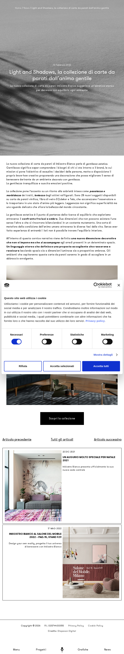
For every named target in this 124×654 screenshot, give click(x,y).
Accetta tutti (101, 366)
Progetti (41, 649)
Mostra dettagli (103, 354)
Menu (16, 649)
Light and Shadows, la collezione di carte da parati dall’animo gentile (70, 8)
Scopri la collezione (62, 418)
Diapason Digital (67, 631)
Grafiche (83, 649)
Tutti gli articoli (62, 439)
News (107, 649)
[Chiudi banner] (118, 285)
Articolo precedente (16, 439)
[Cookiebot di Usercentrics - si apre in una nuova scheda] (96, 285)
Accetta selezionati (62, 366)
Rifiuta (23, 366)
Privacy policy (95, 320)
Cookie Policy (95, 625)
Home (18, 8)
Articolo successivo (108, 439)
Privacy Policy (76, 625)
